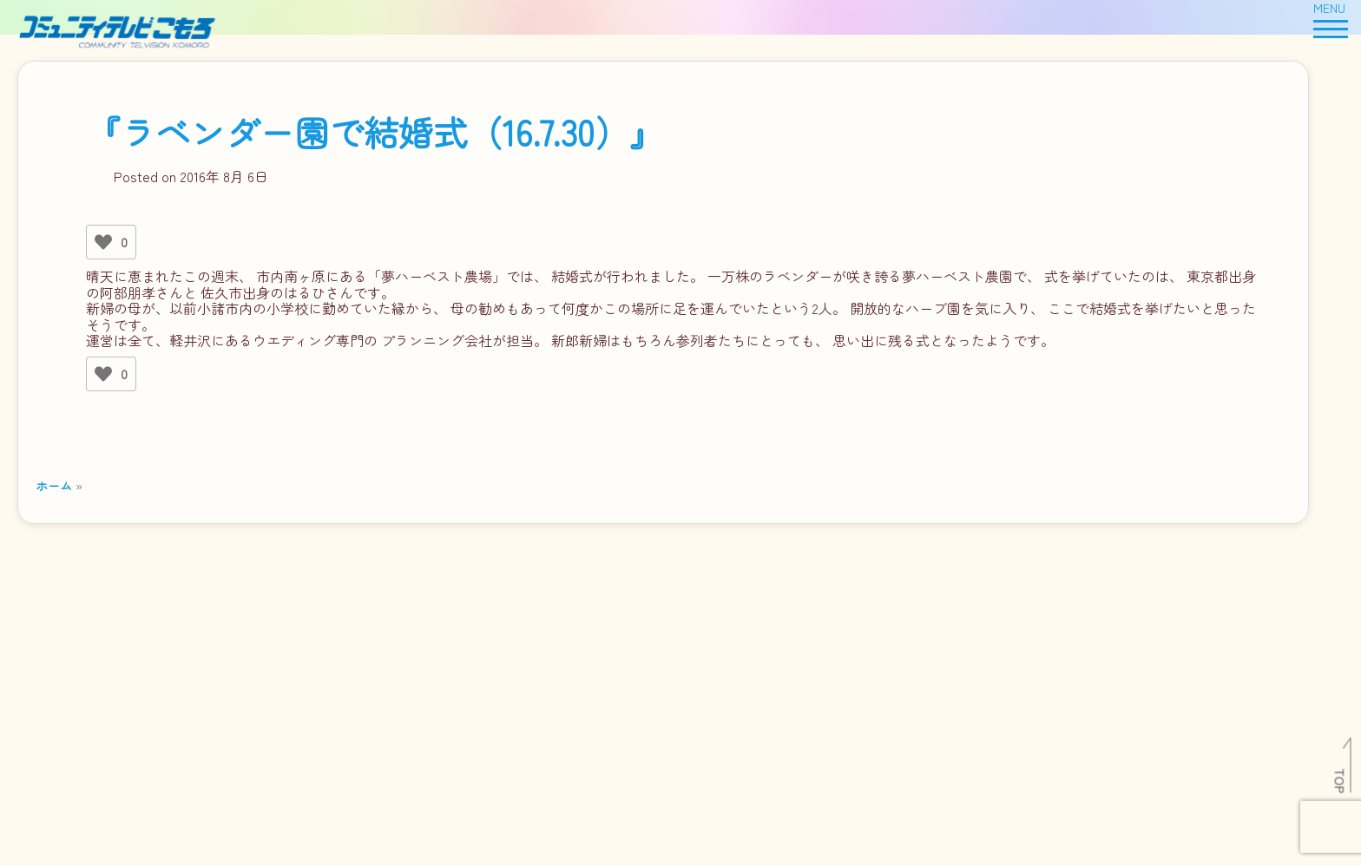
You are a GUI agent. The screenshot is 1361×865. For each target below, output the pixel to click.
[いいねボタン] (103, 242)
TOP (1340, 781)
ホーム (54, 485)
